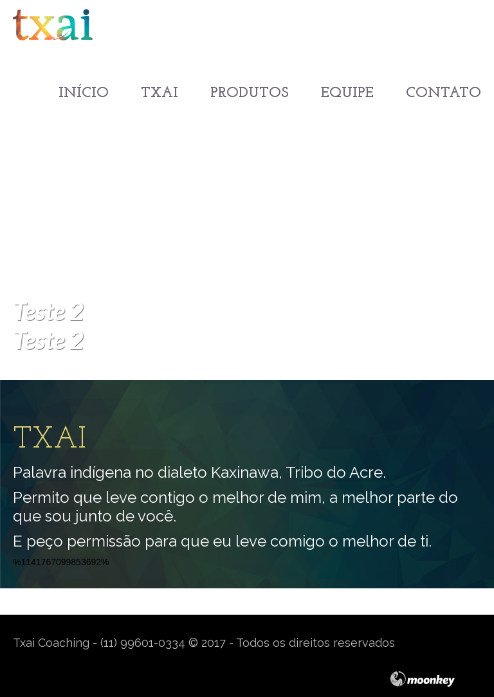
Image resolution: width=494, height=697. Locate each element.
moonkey (435, 679)
